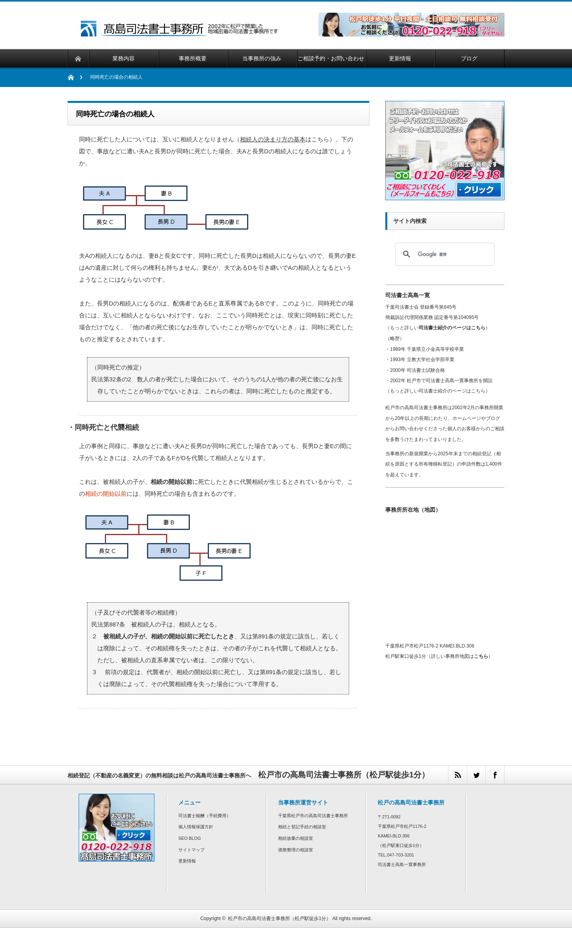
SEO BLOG (189, 838)
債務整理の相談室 (295, 849)
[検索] (444, 254)
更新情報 (187, 860)
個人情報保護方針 (195, 826)
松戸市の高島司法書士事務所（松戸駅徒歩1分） (279, 918)
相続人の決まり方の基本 (272, 139)
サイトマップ (191, 849)
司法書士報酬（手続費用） (204, 815)
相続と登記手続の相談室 (302, 826)
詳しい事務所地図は (459, 656)
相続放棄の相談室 (295, 838)
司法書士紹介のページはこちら (452, 328)
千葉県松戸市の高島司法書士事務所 (313, 815)
